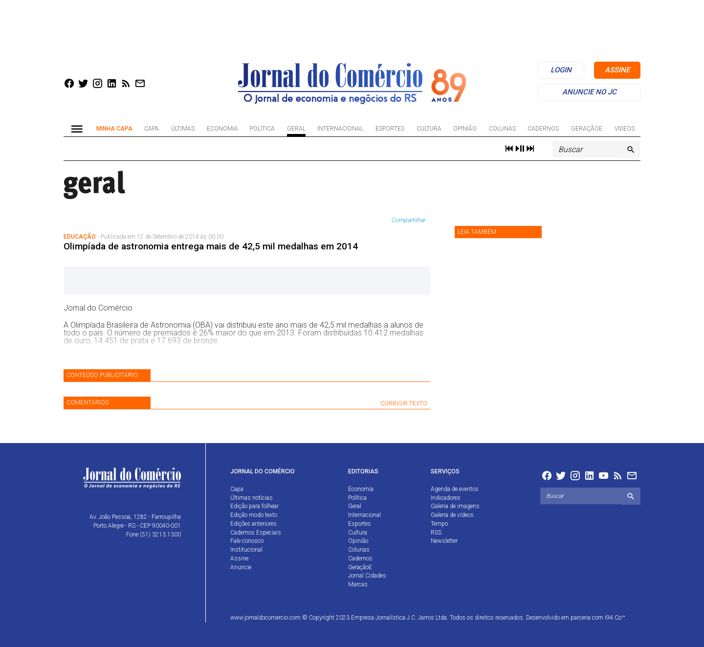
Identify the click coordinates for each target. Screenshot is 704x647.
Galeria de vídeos (452, 515)
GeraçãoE (586, 128)
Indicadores (446, 497)
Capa (151, 128)
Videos (625, 128)
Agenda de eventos (455, 489)
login (561, 70)
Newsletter (444, 540)
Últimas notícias (251, 497)
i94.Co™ (615, 617)
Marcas (358, 584)
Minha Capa (114, 128)
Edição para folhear (254, 506)
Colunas (502, 128)
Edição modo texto (253, 515)
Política (262, 128)
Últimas (183, 128)
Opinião (465, 128)
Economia (222, 128)
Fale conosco (247, 540)
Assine (239, 558)
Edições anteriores (253, 523)
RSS (436, 532)
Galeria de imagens (455, 506)
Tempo (439, 523)
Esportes (389, 128)
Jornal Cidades (367, 575)
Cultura (429, 128)
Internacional (340, 128)
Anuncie (240, 567)
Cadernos (543, 128)
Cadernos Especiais (255, 532)
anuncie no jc (589, 92)
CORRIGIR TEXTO (403, 403)
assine (617, 70)
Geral (296, 128)
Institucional (246, 549)
